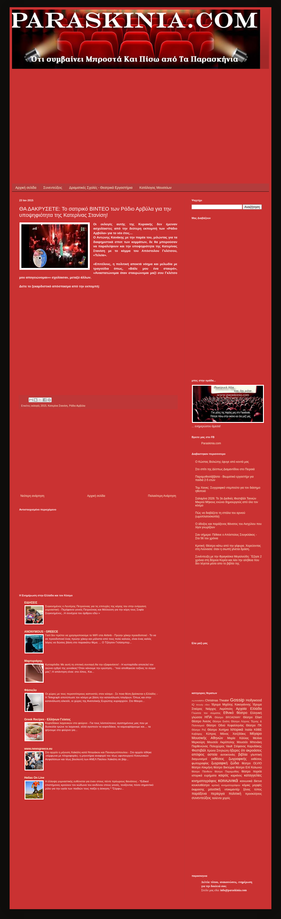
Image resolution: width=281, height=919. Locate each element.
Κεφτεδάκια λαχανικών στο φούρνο (66, 723)
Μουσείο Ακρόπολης (220, 742)
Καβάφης (197, 733)
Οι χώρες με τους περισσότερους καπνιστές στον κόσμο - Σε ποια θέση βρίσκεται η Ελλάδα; (101, 693)
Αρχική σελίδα (25, 188)
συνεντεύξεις (201, 798)
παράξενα (199, 793)
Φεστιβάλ (199, 750)
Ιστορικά (236, 729)
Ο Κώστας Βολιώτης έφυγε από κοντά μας (222, 461)
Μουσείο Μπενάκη (249, 742)
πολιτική (235, 793)
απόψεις (198, 754)
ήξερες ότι (237, 750)
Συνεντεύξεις (52, 188)
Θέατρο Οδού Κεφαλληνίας (225, 725)
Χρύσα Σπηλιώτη (218, 750)
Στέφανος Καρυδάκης (248, 746)
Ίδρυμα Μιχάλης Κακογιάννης (231, 704)
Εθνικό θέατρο (235, 713)
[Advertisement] (101, 102)
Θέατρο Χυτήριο (218, 729)
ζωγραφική (219, 763)
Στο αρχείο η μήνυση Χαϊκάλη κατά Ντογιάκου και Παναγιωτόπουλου (86, 752)
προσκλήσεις (253, 793)
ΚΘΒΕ (258, 729)
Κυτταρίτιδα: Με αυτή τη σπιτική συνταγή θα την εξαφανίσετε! (82, 664)
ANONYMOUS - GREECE (41, 631)
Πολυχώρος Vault (221, 746)
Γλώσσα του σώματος (206, 712)
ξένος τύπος (252, 789)
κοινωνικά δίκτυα (251, 781)
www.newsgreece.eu (38, 748)
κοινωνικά (228, 780)
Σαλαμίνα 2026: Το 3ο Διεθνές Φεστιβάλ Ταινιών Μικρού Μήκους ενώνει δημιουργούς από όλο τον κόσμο (226, 502)
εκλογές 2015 (38, 405)
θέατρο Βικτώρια (224, 767)
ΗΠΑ (208, 717)
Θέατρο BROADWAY (228, 717)
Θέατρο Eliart (252, 717)
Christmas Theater (217, 700)
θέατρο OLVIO (252, 763)
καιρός (224, 775)
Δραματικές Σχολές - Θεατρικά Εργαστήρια (101, 188)
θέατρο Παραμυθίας (227, 771)
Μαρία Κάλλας (238, 738)
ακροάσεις (254, 750)
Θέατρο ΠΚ (254, 725)
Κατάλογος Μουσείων (156, 188)
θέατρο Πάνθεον (202, 771)
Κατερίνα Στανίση (58, 405)
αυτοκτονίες (227, 754)
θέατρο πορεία (252, 771)
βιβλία (242, 754)
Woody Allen (203, 704)
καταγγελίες (253, 775)
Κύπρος (211, 733)
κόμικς (246, 785)
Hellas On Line (34, 777)
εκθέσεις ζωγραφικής (229, 759)
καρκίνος (236, 775)
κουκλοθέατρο (201, 785)
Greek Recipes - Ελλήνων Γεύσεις (47, 719)
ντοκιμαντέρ (232, 789)
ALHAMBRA (198, 700)
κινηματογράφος (204, 781)
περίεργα (218, 793)
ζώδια (234, 763)
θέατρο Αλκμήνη (202, 767)
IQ (193, 704)
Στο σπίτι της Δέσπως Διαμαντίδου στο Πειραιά (225, 469)
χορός (226, 798)
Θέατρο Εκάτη (221, 721)
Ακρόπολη (226, 709)
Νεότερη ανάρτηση (32, 496)
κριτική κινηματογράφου (226, 785)
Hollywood (254, 700)
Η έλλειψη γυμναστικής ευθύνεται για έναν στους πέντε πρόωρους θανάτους (91, 781)
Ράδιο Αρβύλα (77, 405)
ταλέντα (217, 798)
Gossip (237, 699)
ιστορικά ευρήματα (204, 775)
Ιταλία (248, 729)
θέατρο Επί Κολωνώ (249, 767)
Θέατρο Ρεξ (199, 729)
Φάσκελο (30, 690)
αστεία (212, 754)
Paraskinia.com (211, 443)
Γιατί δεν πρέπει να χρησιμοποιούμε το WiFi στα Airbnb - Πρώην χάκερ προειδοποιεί (96, 635)
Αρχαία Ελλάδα (249, 709)
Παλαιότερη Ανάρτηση (162, 496)
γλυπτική (256, 754)
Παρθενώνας (200, 746)
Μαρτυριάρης (33, 661)
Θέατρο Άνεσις (201, 721)
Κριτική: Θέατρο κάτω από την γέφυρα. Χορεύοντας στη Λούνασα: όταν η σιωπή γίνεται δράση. (228, 547)
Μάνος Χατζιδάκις (233, 733)
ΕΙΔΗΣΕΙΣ (30, 602)
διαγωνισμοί (199, 759)
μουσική (214, 789)
